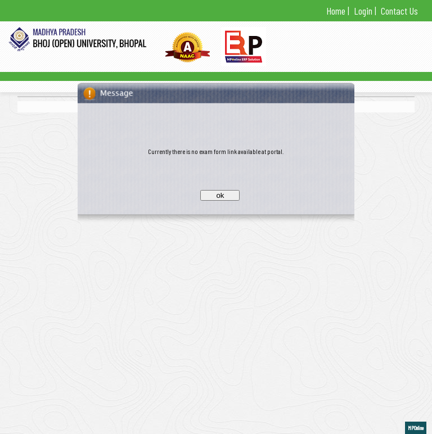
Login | (364, 10)
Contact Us (398, 10)
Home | (337, 10)
